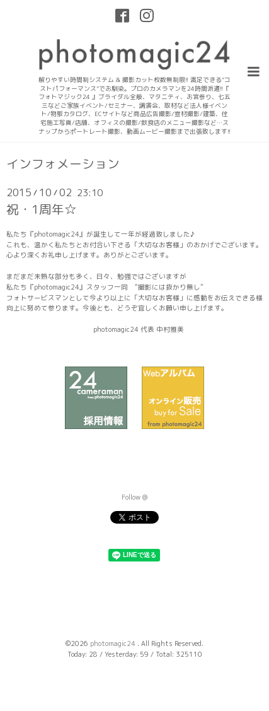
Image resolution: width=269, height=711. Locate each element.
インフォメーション (63, 164)
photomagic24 (113, 643)
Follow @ (134, 497)
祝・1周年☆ (41, 209)
